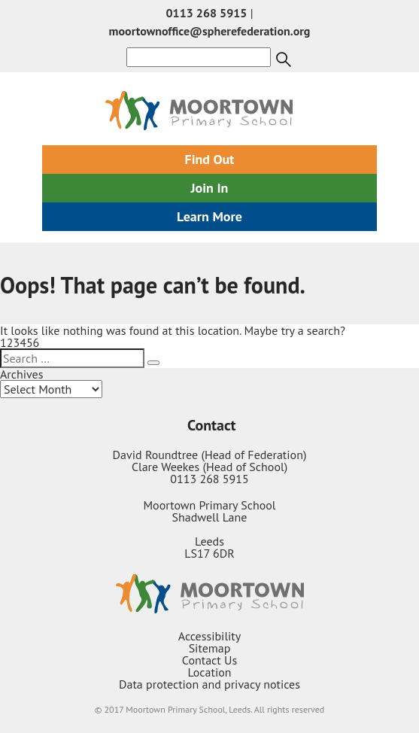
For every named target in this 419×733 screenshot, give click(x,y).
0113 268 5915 (206, 12)
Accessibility (209, 635)
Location (209, 672)
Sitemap (210, 647)
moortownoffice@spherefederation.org (210, 30)
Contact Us (209, 660)
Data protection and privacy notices (209, 684)
